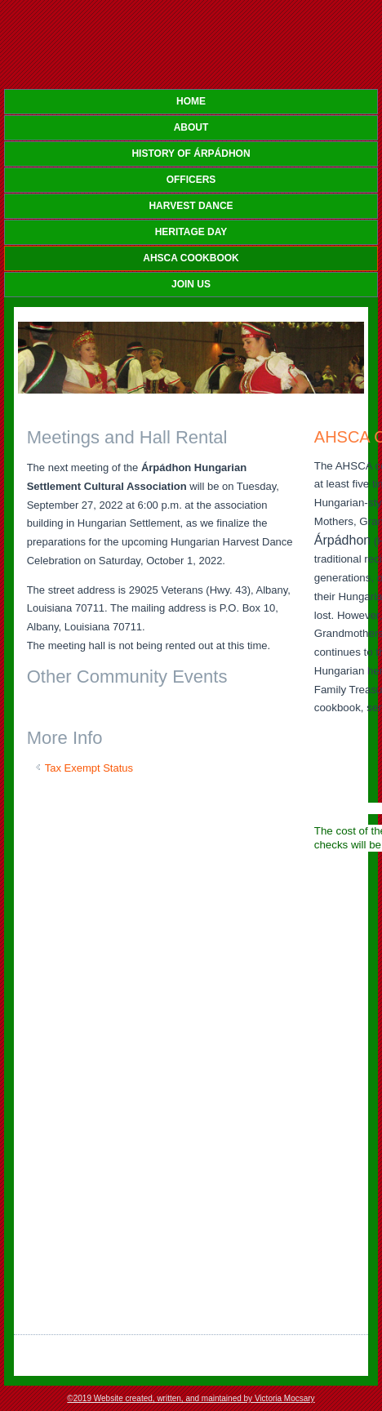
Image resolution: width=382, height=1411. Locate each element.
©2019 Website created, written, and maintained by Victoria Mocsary (190, 1398)
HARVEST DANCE (191, 205)
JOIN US (191, 284)
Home (191, 101)
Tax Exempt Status (89, 768)
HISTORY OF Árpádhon (190, 153)
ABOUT (191, 127)
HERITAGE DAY (191, 232)
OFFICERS (191, 179)
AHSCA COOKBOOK (191, 258)
